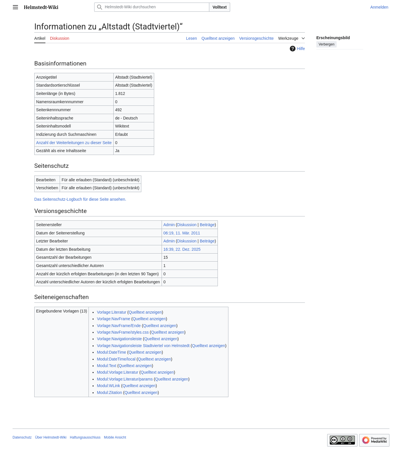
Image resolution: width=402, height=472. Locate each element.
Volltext (219, 7)
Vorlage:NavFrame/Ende (118, 325)
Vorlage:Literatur (111, 312)
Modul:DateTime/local (116, 359)
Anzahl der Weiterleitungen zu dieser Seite (74, 142)
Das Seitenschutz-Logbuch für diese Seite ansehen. (80, 199)
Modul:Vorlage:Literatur (117, 372)
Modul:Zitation (109, 392)
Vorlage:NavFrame (113, 318)
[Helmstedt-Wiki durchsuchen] (151, 7)
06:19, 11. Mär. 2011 (181, 233)
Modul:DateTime (111, 352)
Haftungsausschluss (85, 437)
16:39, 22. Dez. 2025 (181, 249)
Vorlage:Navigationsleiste (119, 338)
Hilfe (296, 48)
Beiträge (207, 224)
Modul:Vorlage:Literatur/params (124, 379)
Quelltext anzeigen (145, 312)
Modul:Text (106, 365)
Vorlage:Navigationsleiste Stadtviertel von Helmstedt (143, 345)
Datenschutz (22, 437)
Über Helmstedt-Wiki (51, 437)
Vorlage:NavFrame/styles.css (122, 332)
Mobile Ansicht (115, 437)
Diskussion (187, 224)
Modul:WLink (108, 385)
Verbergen (326, 44)
